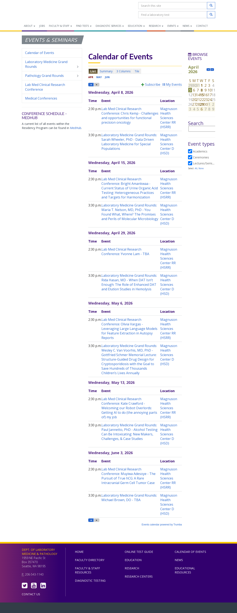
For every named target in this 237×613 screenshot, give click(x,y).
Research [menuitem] (156, 26)
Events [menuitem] (173, 26)
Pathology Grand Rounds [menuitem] (52, 75)
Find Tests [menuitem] (84, 26)
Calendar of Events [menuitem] (39, 52)
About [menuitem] (29, 26)
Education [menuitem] (136, 26)
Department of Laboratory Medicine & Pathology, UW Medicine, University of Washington (43, 10)
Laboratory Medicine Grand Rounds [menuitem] (52, 64)
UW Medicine (84, 609)
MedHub (75, 128)
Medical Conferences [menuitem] (41, 98)
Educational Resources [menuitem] (185, 570)
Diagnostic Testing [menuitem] (90, 581)
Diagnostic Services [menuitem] (110, 26)
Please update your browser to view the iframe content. (135, 71)
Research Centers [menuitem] (139, 576)
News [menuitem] (187, 26)
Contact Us (31, 594)
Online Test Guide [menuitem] (139, 552)
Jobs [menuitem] (42, 26)
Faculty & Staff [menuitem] (60, 26)
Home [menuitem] (79, 552)
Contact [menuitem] (202, 26)
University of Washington (136, 609)
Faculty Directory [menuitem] (89, 560)
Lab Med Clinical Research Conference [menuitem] (45, 87)
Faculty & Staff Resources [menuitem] (87, 570)
